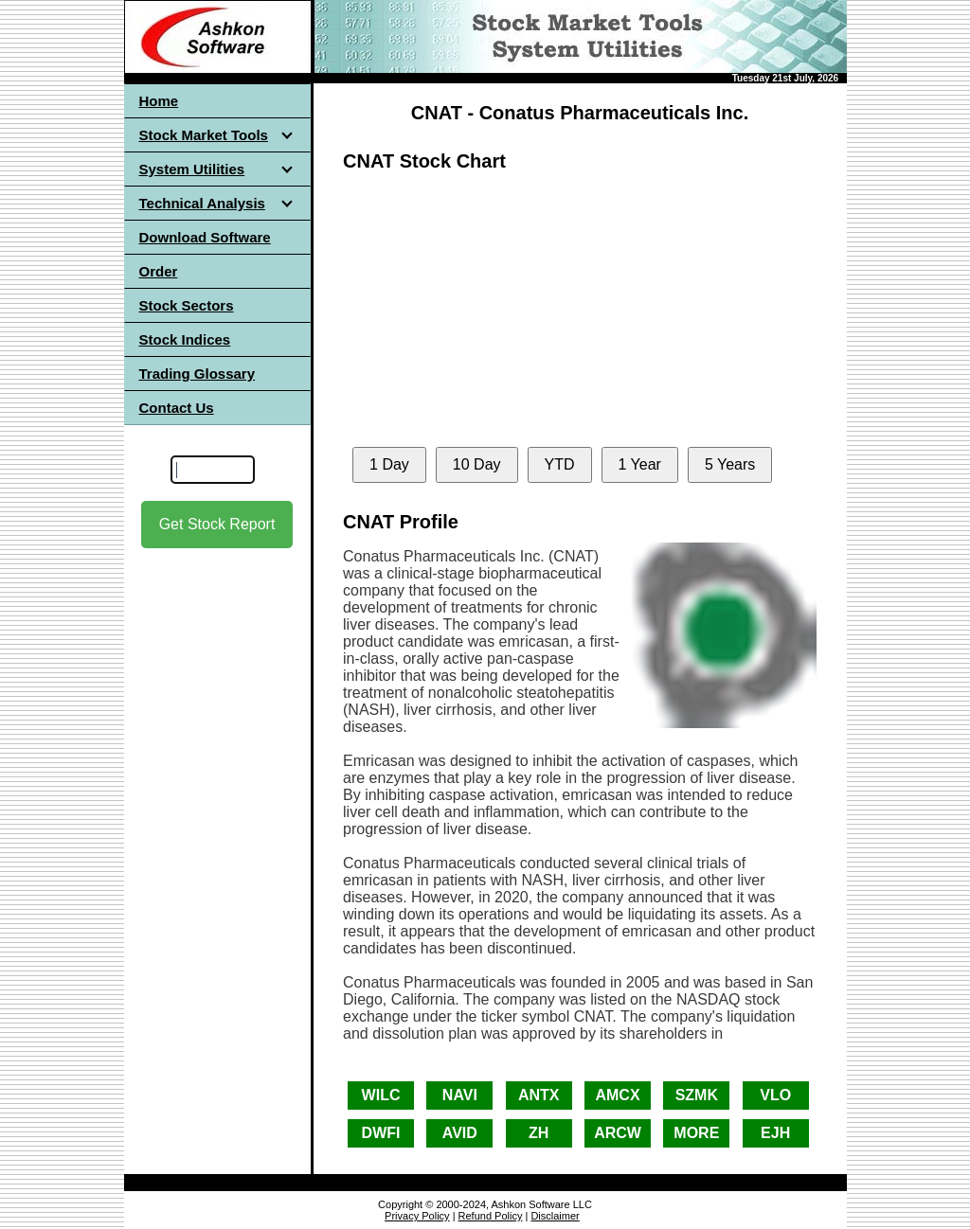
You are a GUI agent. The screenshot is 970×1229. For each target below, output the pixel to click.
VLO (775, 1095)
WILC (381, 1095)
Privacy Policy (417, 1215)
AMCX (617, 1095)
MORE (696, 1133)
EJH (775, 1133)
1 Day (389, 464)
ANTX (539, 1095)
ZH (538, 1133)
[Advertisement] (217, 719)
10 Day (477, 464)
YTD (560, 464)
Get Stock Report (217, 524)
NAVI (459, 1095)
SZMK (696, 1095)
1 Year (640, 464)
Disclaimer (554, 1215)
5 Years (730, 464)
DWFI (381, 1133)
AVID (459, 1133)
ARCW (617, 1133)
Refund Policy (490, 1215)
